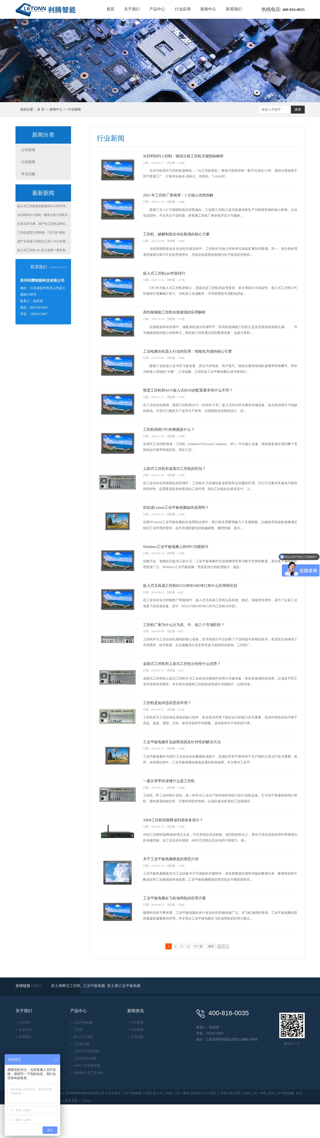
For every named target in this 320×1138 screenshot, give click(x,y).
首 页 (40, 109)
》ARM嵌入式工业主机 (86, 1106)
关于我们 (132, 9)
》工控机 (76, 1063)
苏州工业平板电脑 (281, 1127)
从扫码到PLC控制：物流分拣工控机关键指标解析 (44, 215)
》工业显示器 (80, 1077)
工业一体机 (181, 1127)
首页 (110, 9)
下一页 (198, 980)
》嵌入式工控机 (81, 1070)
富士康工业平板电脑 (123, 1019)
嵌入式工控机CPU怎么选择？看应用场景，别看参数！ (44, 250)
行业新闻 (74, 109)
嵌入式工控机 (162, 1127)
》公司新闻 (135, 1056)
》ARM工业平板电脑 (85, 1099)
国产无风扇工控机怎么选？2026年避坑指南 (44, 241)
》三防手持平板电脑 (84, 1085)
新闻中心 (208, 9)
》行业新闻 (135, 1063)
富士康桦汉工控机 (66, 1019)
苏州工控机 (242, 1127)
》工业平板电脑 (81, 1056)
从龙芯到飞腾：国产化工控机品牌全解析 (44, 223)
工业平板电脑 (94, 1019)
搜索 (298, 109)
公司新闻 (28, 150)
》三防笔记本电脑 (83, 1092)
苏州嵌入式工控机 (203, 1127)
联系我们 (234, 9)
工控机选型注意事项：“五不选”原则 (41, 232)
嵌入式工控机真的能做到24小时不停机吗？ (44, 206)
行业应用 (183, 9)
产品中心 (157, 9)
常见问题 (28, 174)
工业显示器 (225, 1127)
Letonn (86, 1134)
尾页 (211, 980)
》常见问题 (135, 1070)
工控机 (147, 1127)
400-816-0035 (293, 9)
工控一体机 (259, 1127)
